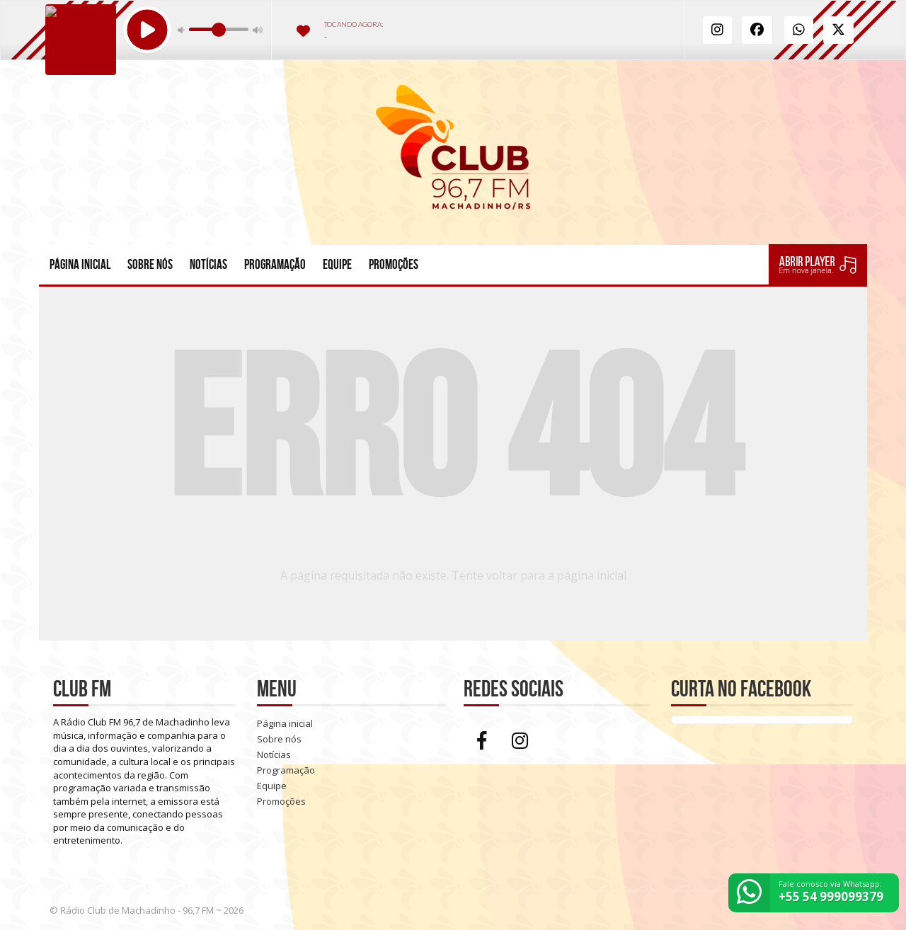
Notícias (208, 264)
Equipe (337, 264)
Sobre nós (150, 264)
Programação (275, 264)
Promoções (393, 264)
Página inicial (80, 264)
